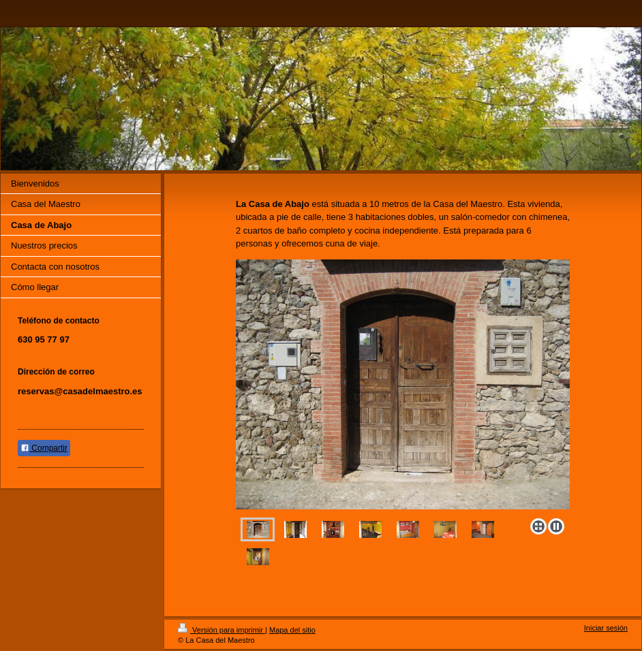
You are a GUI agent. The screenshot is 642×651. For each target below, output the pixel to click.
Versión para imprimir (221, 630)
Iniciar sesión (606, 628)
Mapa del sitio (292, 630)
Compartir (43, 448)
